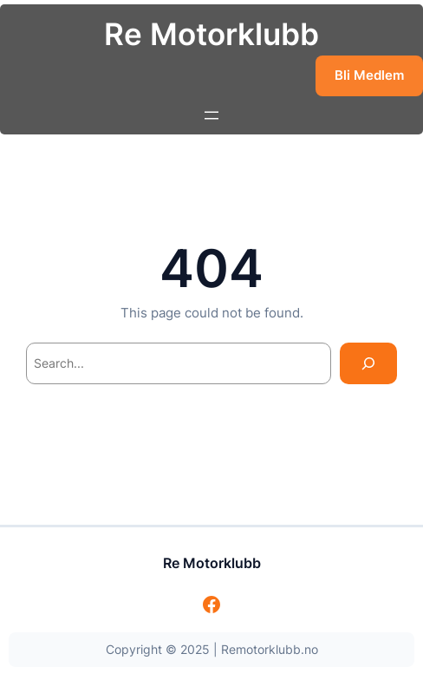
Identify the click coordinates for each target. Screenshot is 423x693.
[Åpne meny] (211, 115)
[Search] (368, 363)
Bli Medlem (369, 75)
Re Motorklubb (211, 34)
